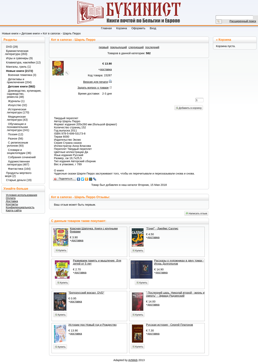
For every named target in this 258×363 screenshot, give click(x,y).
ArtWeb (133, 360)
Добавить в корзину (188, 107)
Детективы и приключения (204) (19, 81)
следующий (136, 47)
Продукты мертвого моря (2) (18, 174)
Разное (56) (15, 138)
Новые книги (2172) (19, 70)
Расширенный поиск (243, 21)
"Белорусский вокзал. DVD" (86, 292)
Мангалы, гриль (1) (18, 66)
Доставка (12, 201)
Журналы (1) (16, 101)
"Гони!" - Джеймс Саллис (162, 228)
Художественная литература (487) (18, 163)
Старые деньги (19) (19, 180)
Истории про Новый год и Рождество (92, 324)
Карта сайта (14, 210)
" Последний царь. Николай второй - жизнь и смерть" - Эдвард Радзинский (175, 294)
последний (152, 47)
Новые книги (10, 33)
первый (104, 47)
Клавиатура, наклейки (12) (23, 62)
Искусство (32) (17, 105)
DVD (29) (12, 46)
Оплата (10, 198)
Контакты (12, 204)
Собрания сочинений (22, 157)
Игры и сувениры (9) (19, 58)
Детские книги (31, 33)
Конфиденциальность (20, 207)
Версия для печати (95, 81)
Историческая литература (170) (18, 111)
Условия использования (21, 195)
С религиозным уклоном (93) (17, 144)
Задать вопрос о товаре (93, 87)
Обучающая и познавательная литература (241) (18, 127)
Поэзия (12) (15, 134)
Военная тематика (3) (22, 74)
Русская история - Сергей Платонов (169, 324)
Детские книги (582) (21, 86)
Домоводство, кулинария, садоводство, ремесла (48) (24, 93)
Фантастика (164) (19, 168)
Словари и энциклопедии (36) (19, 151)
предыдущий (118, 47)
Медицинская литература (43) (17, 118)
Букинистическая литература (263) (16, 52)
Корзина (225, 39)
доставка (106, 69)
